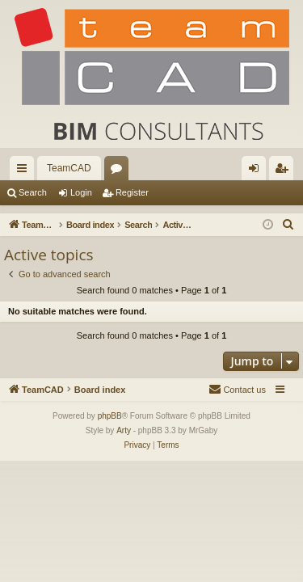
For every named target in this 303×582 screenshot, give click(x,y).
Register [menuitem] (284, 171)
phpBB (110, 415)
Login (81, 192)
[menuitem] (288, 225)
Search (33, 192)
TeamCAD (69, 168)
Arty (123, 430)
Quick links (25, 171)
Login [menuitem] (257, 171)
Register (132, 192)
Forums (119, 171)
